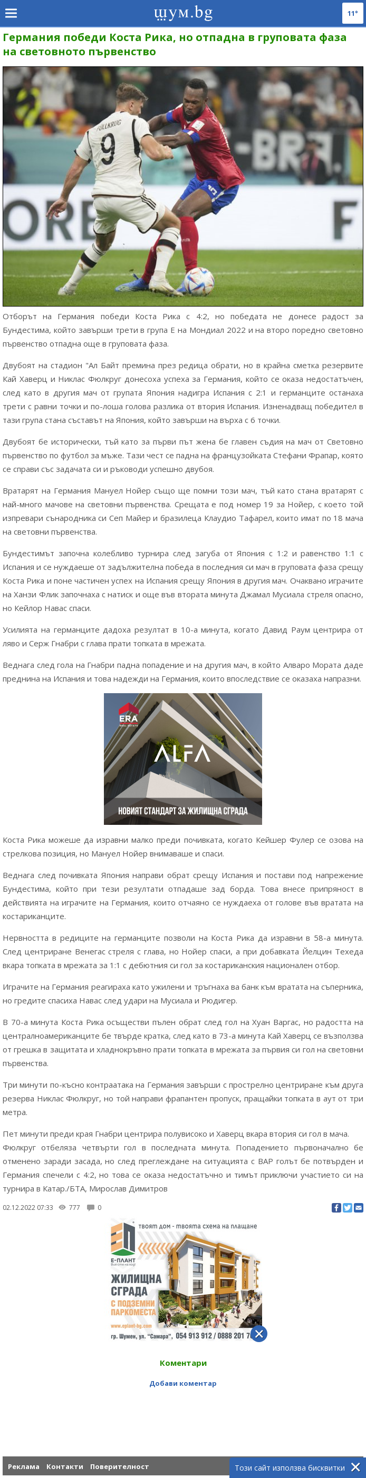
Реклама (24, 1466)
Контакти (64, 1466)
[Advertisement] (183, 1410)
